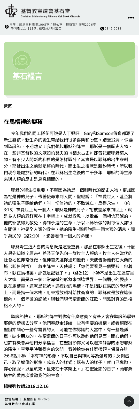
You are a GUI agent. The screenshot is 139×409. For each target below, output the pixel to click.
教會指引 (11, 399)
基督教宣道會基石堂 (20, 403)
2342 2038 (113, 28)
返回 (8, 106)
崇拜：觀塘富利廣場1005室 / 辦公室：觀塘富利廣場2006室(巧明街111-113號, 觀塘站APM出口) (52, 26)
